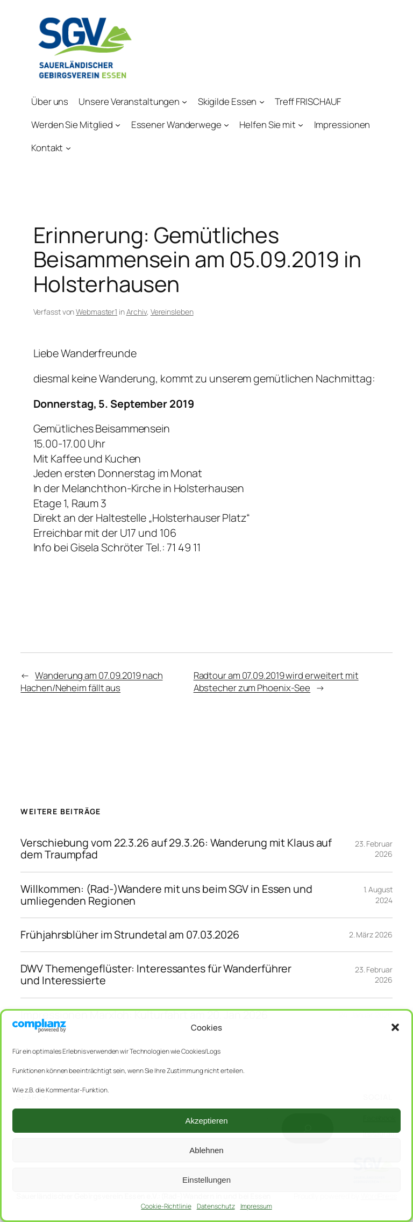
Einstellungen (206, 1179)
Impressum (256, 1206)
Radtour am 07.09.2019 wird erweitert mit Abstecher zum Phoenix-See (276, 681)
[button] (395, 1027)
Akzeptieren (206, 1120)
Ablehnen (206, 1150)
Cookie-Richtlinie (166, 1206)
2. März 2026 (371, 934)
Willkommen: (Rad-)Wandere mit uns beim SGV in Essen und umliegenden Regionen (166, 895)
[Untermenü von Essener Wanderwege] (226, 124)
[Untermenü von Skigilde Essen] (262, 101)
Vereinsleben (172, 312)
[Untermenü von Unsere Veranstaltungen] (185, 101)
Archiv (136, 312)
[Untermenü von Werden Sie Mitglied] (118, 124)
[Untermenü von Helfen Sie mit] (301, 124)
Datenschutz (216, 1206)
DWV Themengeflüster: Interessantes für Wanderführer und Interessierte (155, 974)
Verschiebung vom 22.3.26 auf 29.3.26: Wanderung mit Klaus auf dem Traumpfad (176, 849)
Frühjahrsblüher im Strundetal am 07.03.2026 (129, 935)
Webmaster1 (96, 312)
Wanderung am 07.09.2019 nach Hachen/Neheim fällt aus (91, 681)
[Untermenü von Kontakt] (68, 148)
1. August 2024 (378, 894)
